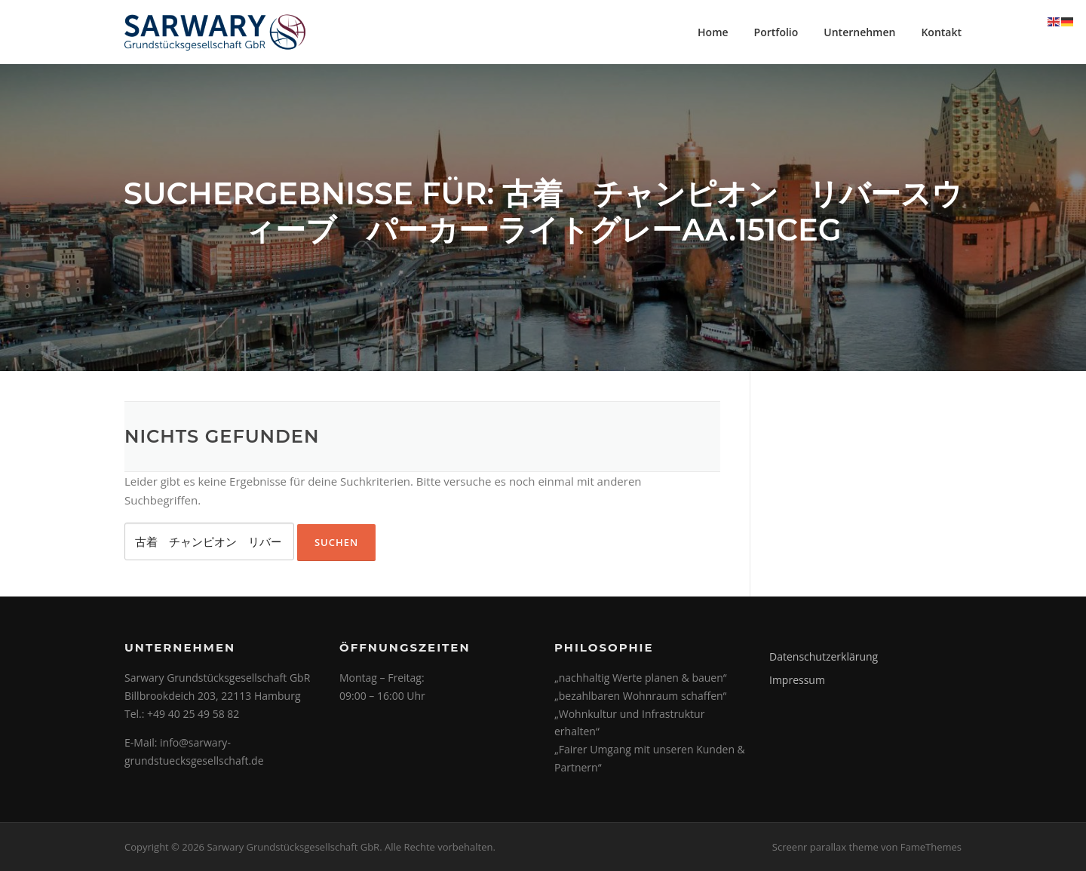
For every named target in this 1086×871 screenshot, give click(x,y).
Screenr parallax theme (825, 847)
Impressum (797, 680)
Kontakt (941, 32)
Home (713, 32)
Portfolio (776, 32)
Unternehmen (859, 32)
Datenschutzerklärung (823, 656)
